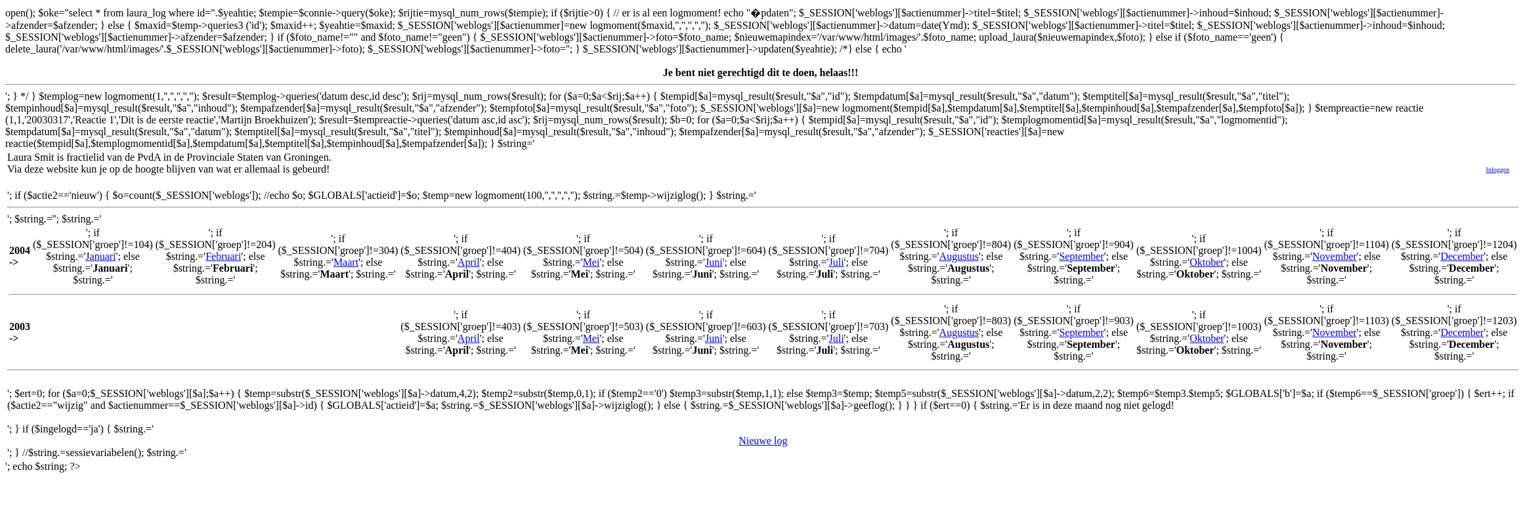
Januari (100, 256)
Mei (591, 262)
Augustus (959, 256)
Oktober (1206, 262)
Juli (836, 262)
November (1334, 256)
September (1081, 256)
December (1462, 256)
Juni (714, 262)
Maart (345, 262)
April (469, 262)
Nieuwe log (763, 440)
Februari (223, 256)
